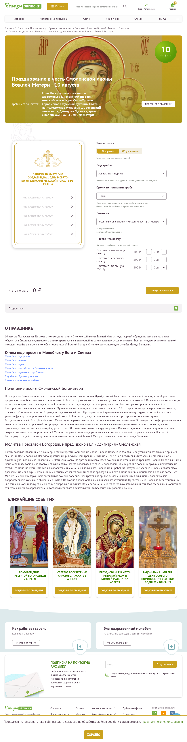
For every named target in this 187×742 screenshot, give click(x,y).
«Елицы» (80, 714)
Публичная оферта (132, 708)
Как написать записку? (103, 708)
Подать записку (162, 290)
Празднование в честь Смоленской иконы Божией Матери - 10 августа (89, 28)
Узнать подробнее (26, 643)
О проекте (55, 708)
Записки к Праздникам (31, 28)
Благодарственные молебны (22, 380)
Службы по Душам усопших (21, 376)
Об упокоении (130, 151)
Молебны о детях (15, 364)
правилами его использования (162, 722)
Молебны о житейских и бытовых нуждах (30, 368)
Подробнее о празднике (158, 104)
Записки (19, 18)
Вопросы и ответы (59, 714)
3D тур (163, 18)
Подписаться (165, 664)
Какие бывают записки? (104, 714)
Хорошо (93, 735)
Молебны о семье (15, 360)
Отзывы (138, 18)
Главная (9, 28)
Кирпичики (112, 18)
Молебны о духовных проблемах (25, 372)
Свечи (86, 18)
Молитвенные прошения (54, 18)
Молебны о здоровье (17, 356)
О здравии (108, 151)
